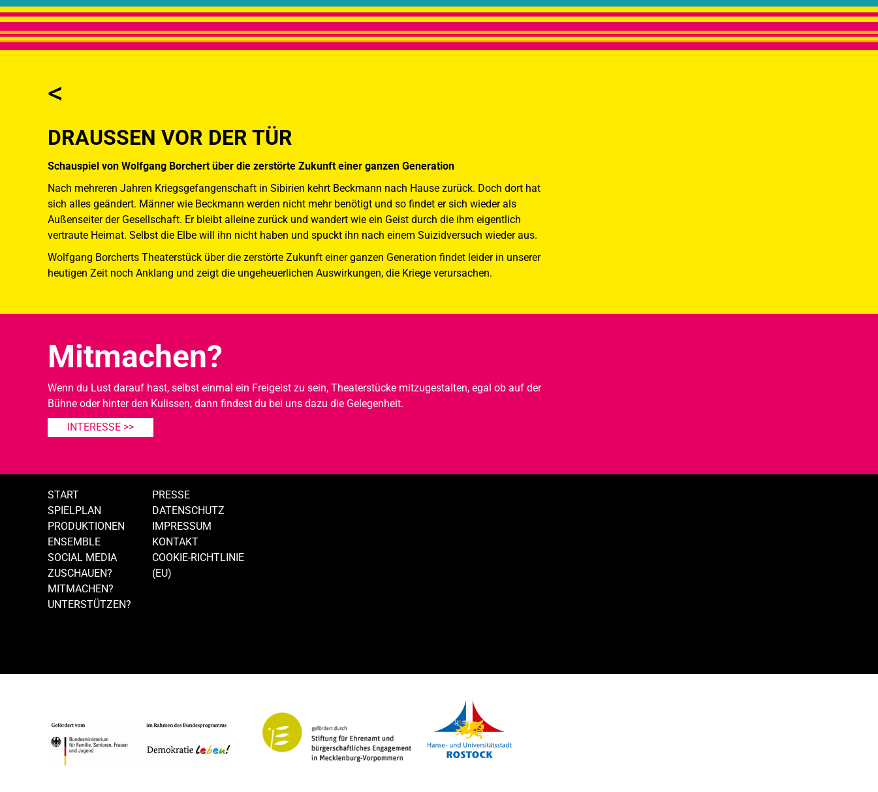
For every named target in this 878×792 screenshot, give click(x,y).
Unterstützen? (89, 604)
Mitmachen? (81, 589)
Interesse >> (100, 427)
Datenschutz (188, 510)
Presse (171, 495)
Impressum (182, 526)
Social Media (82, 557)
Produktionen (86, 526)
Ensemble (74, 542)
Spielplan (74, 510)
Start (63, 495)
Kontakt (175, 542)
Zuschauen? (80, 573)
